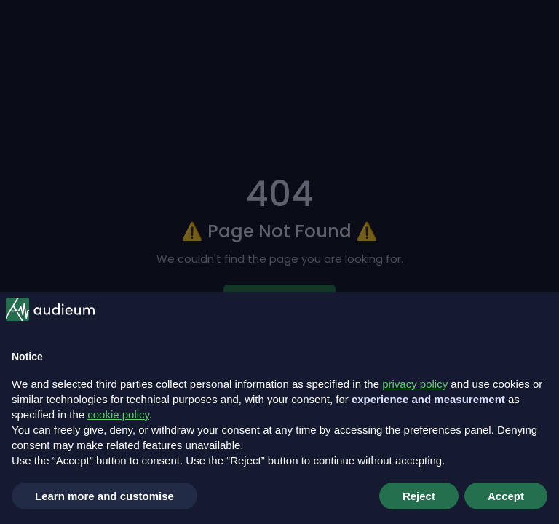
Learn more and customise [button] (104, 496)
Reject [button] (419, 496)
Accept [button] (506, 496)
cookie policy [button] (118, 414)
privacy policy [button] (415, 384)
